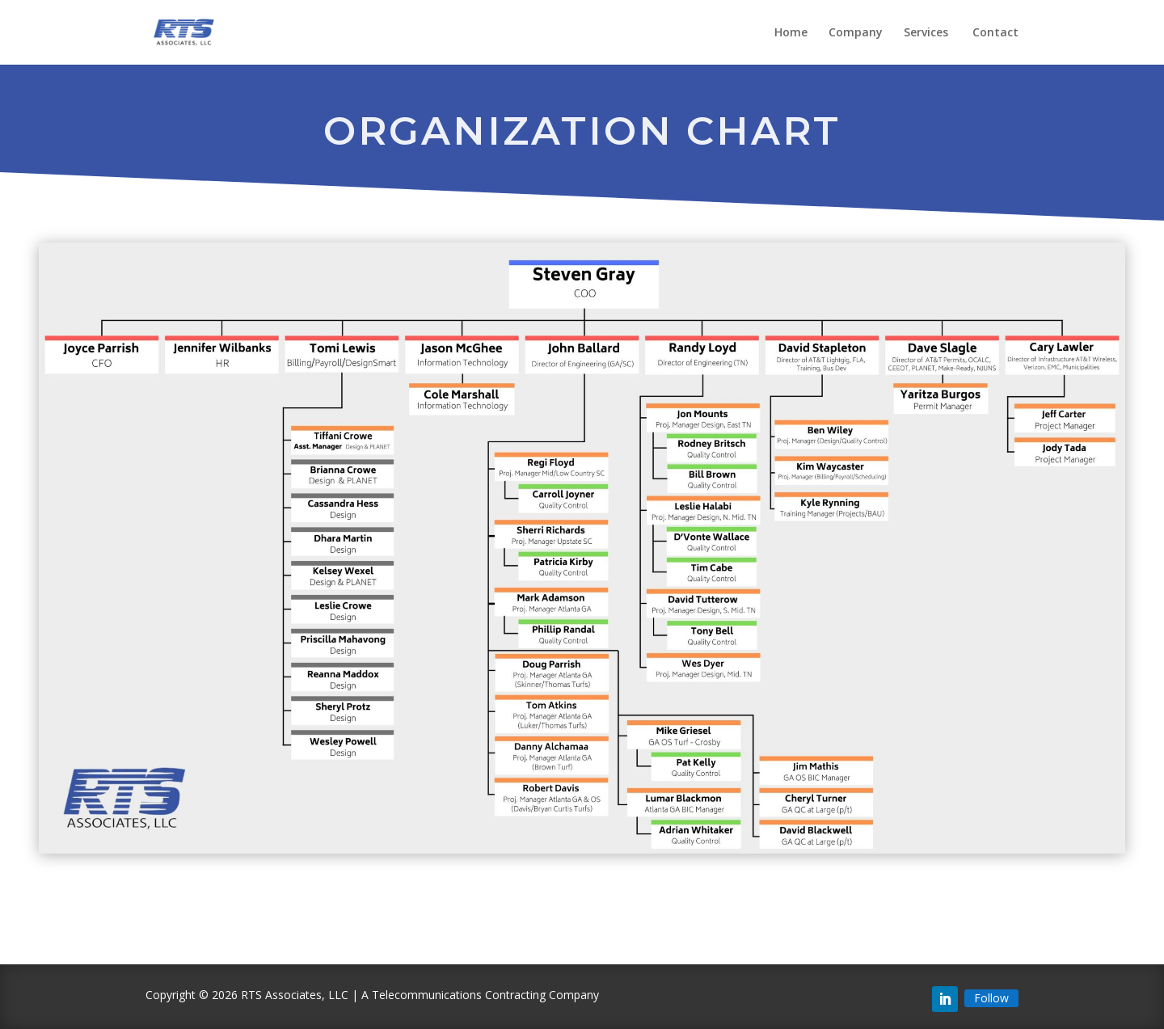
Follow (991, 998)
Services (927, 33)
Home (791, 33)
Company (856, 33)
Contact (995, 33)
